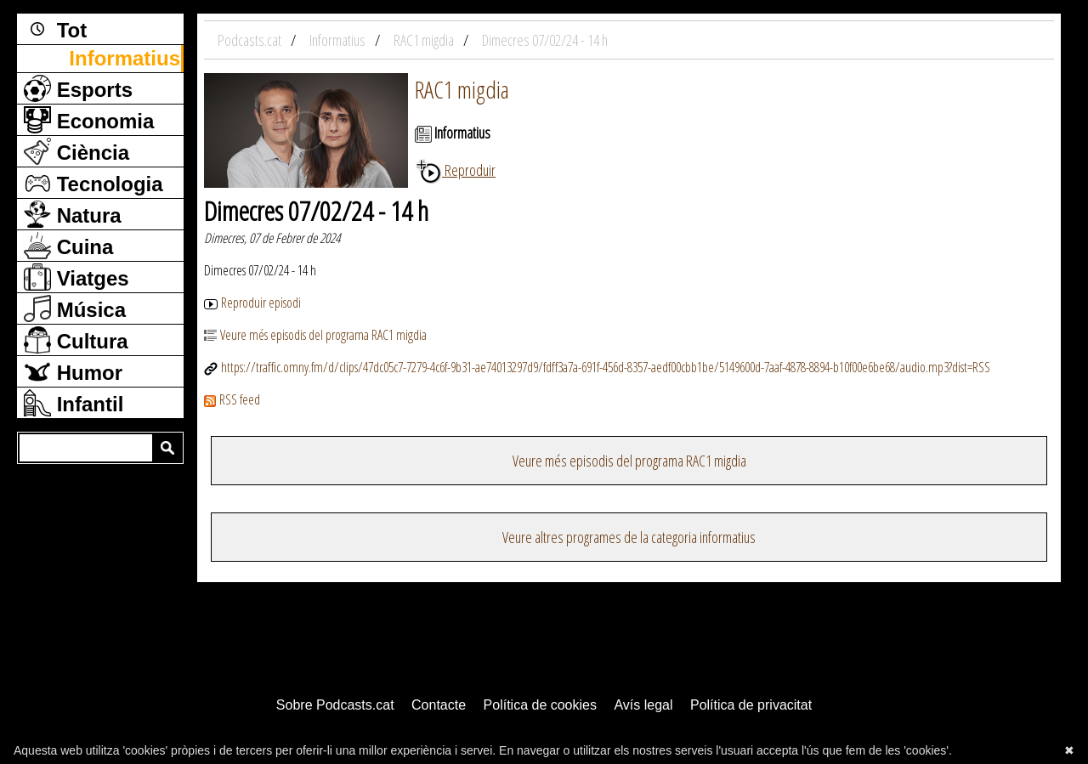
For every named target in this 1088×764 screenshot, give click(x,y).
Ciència (76, 151)
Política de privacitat (751, 705)
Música (75, 308)
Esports (78, 88)
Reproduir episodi (252, 302)
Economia (89, 119)
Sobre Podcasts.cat (335, 705)
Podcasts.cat (251, 40)
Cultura (76, 340)
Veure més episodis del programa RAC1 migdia (315, 334)
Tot (55, 28)
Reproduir (455, 170)
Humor (73, 371)
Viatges (76, 277)
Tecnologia (93, 182)
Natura (73, 214)
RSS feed (232, 399)
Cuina (68, 245)
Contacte (438, 705)
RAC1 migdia (462, 89)
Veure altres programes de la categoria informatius (629, 537)
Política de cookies (540, 705)
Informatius (124, 58)
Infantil (73, 402)
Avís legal (643, 705)
